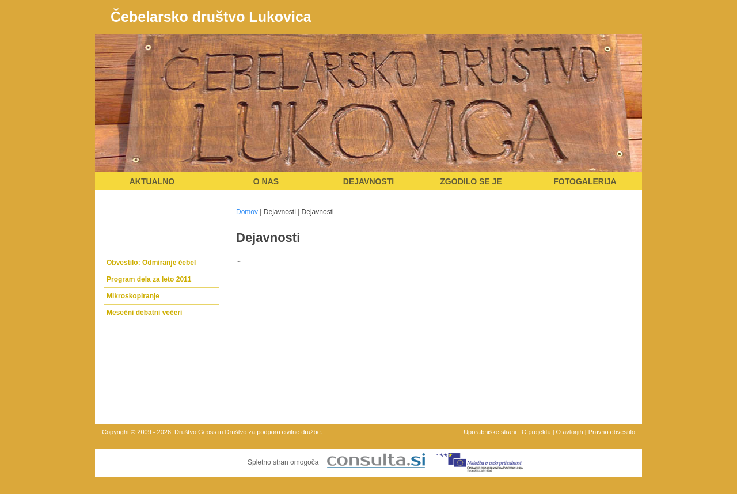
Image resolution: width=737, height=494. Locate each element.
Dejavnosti (368, 181)
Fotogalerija (584, 181)
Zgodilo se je (471, 181)
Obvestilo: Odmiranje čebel (151, 263)
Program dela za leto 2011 (149, 279)
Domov (247, 212)
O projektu (536, 431)
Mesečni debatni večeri (144, 313)
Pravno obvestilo (611, 431)
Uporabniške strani (490, 431)
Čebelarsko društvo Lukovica (211, 17)
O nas (266, 181)
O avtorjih (569, 431)
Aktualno (152, 181)
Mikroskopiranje (133, 296)
